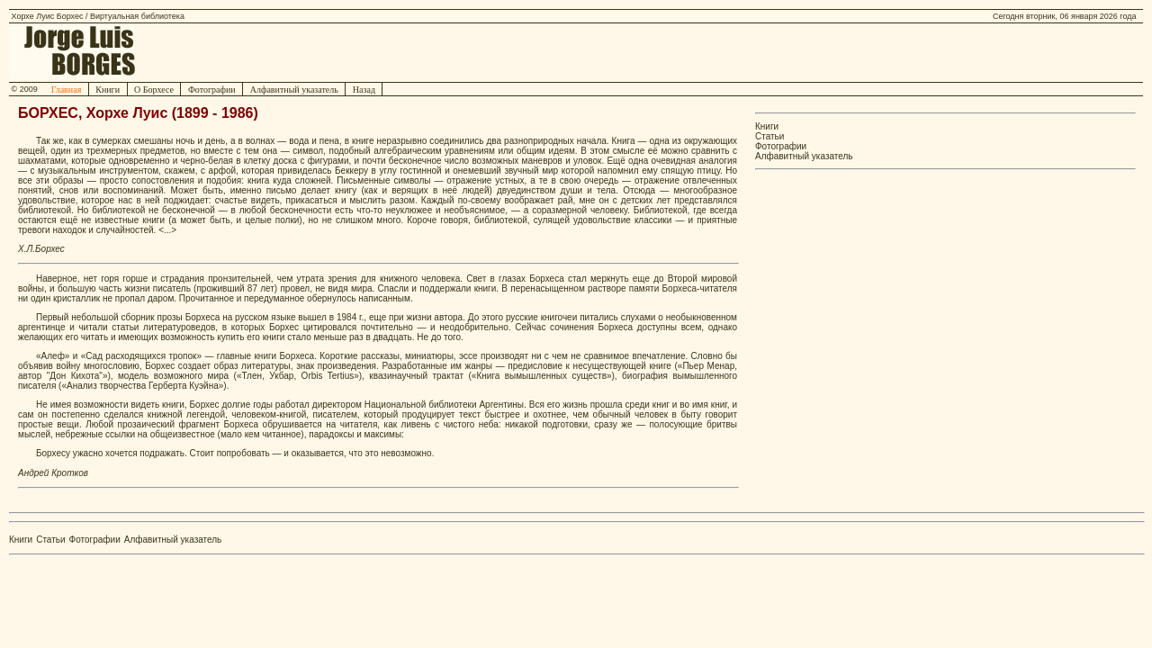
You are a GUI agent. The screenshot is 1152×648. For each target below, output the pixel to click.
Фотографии (211, 89)
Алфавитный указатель (294, 89)
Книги (108, 89)
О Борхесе (154, 89)
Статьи (769, 136)
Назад (364, 89)
